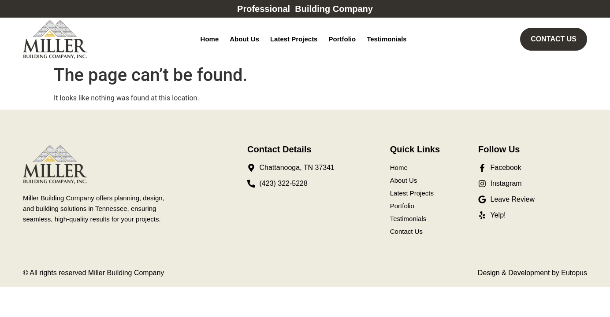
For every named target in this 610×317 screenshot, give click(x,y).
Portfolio (342, 39)
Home (210, 39)
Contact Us (406, 231)
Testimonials (387, 39)
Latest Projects (294, 39)
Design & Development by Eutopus (532, 272)
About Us (244, 39)
